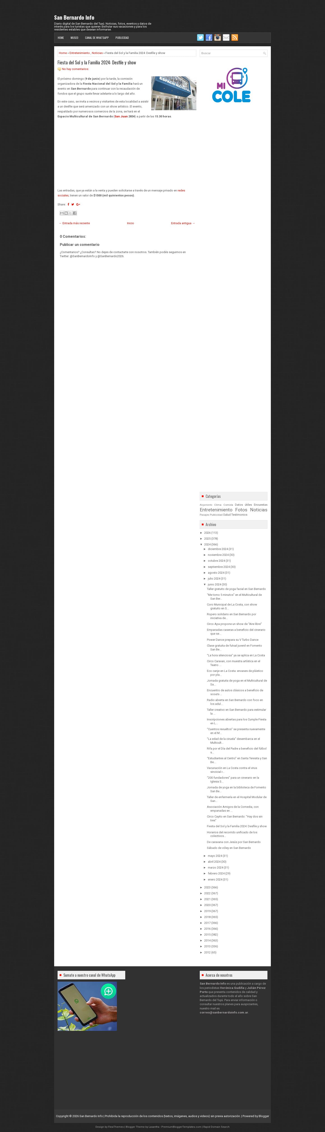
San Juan (121, 116)
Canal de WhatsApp (97, 38)
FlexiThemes (116, 1126)
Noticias (97, 53)
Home (61, 38)
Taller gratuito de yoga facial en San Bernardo (236, 589)
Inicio (130, 223)
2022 (207, 893)
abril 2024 (214, 861)
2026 (207, 532)
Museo (74, 38)
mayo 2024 (215, 855)
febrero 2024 (216, 873)
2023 (207, 887)
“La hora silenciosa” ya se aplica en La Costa (236, 655)
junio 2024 (214, 584)
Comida (228, 504)
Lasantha (154, 1126)
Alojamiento (206, 504)
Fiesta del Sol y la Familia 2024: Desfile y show (97, 62)
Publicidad (122, 38)
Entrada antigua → (183, 223)
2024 (207, 544)
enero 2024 (215, 879)
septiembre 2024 (219, 566)
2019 (207, 911)
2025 (207, 538)
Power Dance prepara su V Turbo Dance (232, 639)
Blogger (264, 1116)
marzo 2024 (215, 867)
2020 (207, 905)
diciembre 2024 (218, 549)
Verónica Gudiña (232, 988)
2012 (207, 952)
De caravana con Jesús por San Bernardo (234, 842)
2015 (207, 934)
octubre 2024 (216, 560)
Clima (217, 504)
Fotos (241, 509)
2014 (207, 940)
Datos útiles (243, 504)
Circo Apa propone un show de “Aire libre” (234, 624)
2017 (207, 923)
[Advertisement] (127, 153)
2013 (207, 946)
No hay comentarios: (75, 69)
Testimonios (239, 514)
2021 (207, 899)
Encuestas (260, 504)
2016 (207, 928)
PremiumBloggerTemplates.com (181, 1126)
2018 (207, 917)
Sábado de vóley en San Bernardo (229, 848)
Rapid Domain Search (216, 1126)
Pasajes (204, 514)
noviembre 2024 (218, 555)
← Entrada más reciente (74, 223)
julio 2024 (214, 578)
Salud (227, 514)
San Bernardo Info (74, 17)
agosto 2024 (216, 572)
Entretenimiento (80, 53)
